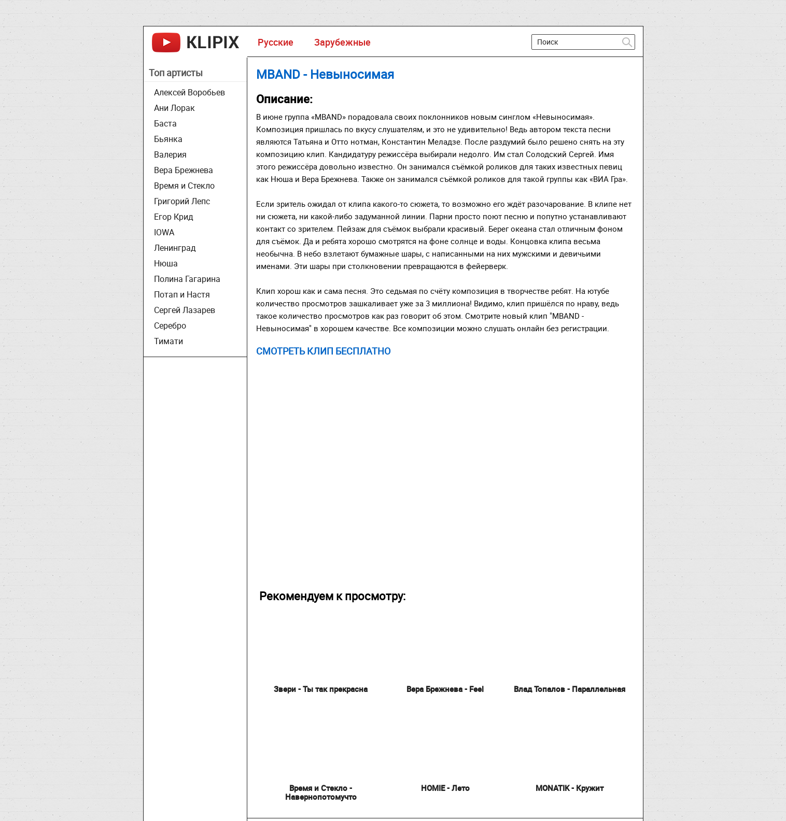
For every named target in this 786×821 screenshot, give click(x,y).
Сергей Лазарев (184, 310)
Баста (165, 123)
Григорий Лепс (182, 201)
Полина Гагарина (187, 279)
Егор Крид (173, 216)
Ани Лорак (174, 108)
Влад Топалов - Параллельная (569, 689)
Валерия (170, 154)
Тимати (168, 341)
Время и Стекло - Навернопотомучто (321, 792)
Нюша (166, 263)
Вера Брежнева (183, 170)
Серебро (170, 325)
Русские (275, 42)
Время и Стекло (184, 185)
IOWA (164, 232)
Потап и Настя (182, 294)
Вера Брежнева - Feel (445, 689)
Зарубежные (342, 42)
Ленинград (175, 247)
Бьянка (168, 139)
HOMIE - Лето (445, 788)
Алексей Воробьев (189, 92)
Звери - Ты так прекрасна (321, 689)
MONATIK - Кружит (569, 788)
